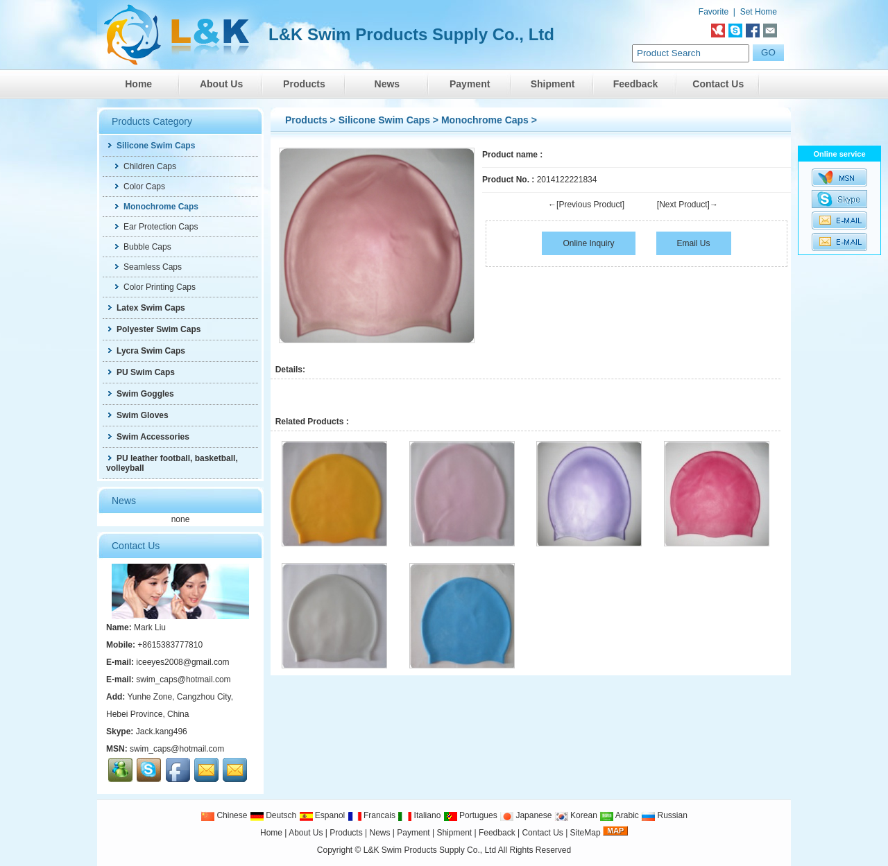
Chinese (223, 815)
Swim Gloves (137, 415)
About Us (221, 83)
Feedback (635, 83)
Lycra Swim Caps (145, 351)
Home (138, 83)
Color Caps (139, 186)
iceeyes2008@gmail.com (182, 662)
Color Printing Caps (154, 287)
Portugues (470, 815)
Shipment (553, 83)
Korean (575, 815)
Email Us (693, 243)
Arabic (619, 815)
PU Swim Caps (140, 372)
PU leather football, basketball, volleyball (172, 463)
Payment (470, 83)
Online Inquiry (588, 243)
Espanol (322, 815)
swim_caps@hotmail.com (183, 679)
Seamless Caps (147, 267)
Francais (371, 815)
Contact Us (718, 83)
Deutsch (273, 815)
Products (304, 83)
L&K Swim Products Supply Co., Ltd (431, 850)
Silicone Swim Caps (384, 119)
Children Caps (144, 166)
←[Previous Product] (586, 204)
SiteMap (585, 833)
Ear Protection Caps (155, 227)
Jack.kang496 (161, 731)
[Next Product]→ (687, 204)
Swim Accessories (147, 437)
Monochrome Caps (485, 119)
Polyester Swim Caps (153, 329)
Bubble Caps (142, 247)
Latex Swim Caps (145, 308)
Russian (664, 815)
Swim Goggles (140, 394)
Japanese (526, 815)
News (387, 83)
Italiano (419, 815)
